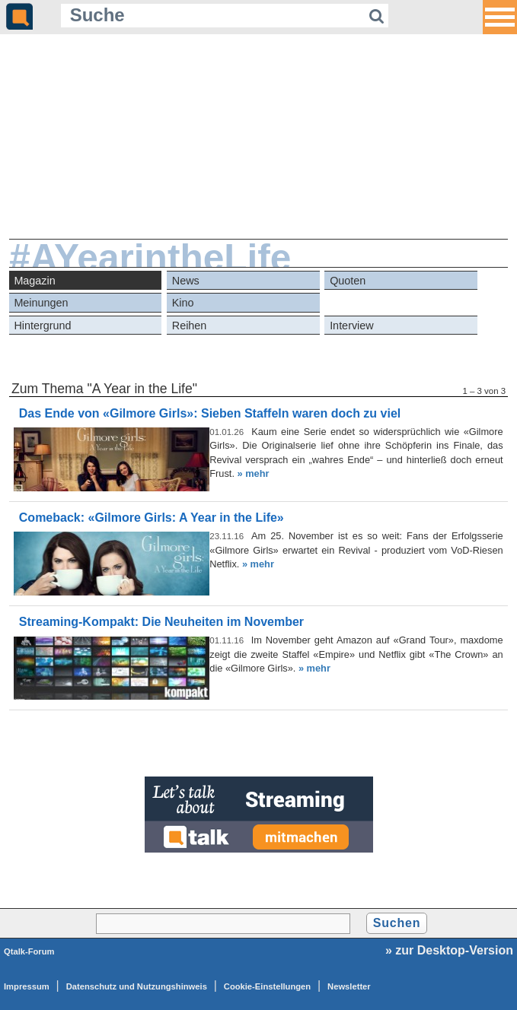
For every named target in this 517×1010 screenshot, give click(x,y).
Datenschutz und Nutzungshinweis (136, 986)
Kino (183, 303)
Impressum (26, 986)
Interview (352, 325)
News (185, 281)
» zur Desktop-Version (449, 950)
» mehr (254, 473)
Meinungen (41, 303)
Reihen (189, 325)
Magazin (34, 281)
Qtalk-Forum (29, 951)
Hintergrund (42, 325)
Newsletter (349, 986)
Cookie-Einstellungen (267, 986)
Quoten (347, 281)
